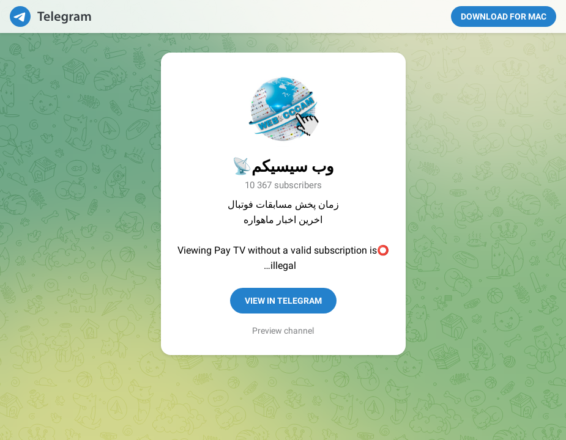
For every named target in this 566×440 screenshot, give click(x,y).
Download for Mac (503, 16)
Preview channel (283, 331)
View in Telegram (283, 301)
